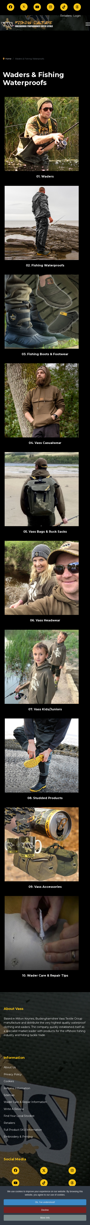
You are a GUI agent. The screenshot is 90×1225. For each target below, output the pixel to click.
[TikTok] (64, 7)
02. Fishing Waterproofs (45, 265)
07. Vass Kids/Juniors (45, 709)
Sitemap (9, 1095)
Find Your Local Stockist (19, 1116)
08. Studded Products (45, 798)
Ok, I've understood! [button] (45, 1203)
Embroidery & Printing (18, 1136)
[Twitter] (24, 7)
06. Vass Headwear (45, 620)
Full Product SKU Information (23, 1129)
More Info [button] (45, 1218)
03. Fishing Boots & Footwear (45, 354)
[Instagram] (50, 7)
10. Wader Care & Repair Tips (45, 975)
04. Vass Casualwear (45, 443)
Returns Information (17, 1088)
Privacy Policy (13, 1074)
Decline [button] (45, 1210)
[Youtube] (37, 7)
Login (77, 15)
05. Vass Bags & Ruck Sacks (45, 531)
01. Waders (45, 176)
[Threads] (77, 7)
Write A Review (14, 1109)
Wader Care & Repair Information (25, 1102)
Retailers (65, 15)
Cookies (9, 1081)
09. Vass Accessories (45, 887)
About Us (10, 1067)
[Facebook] (10, 7)
